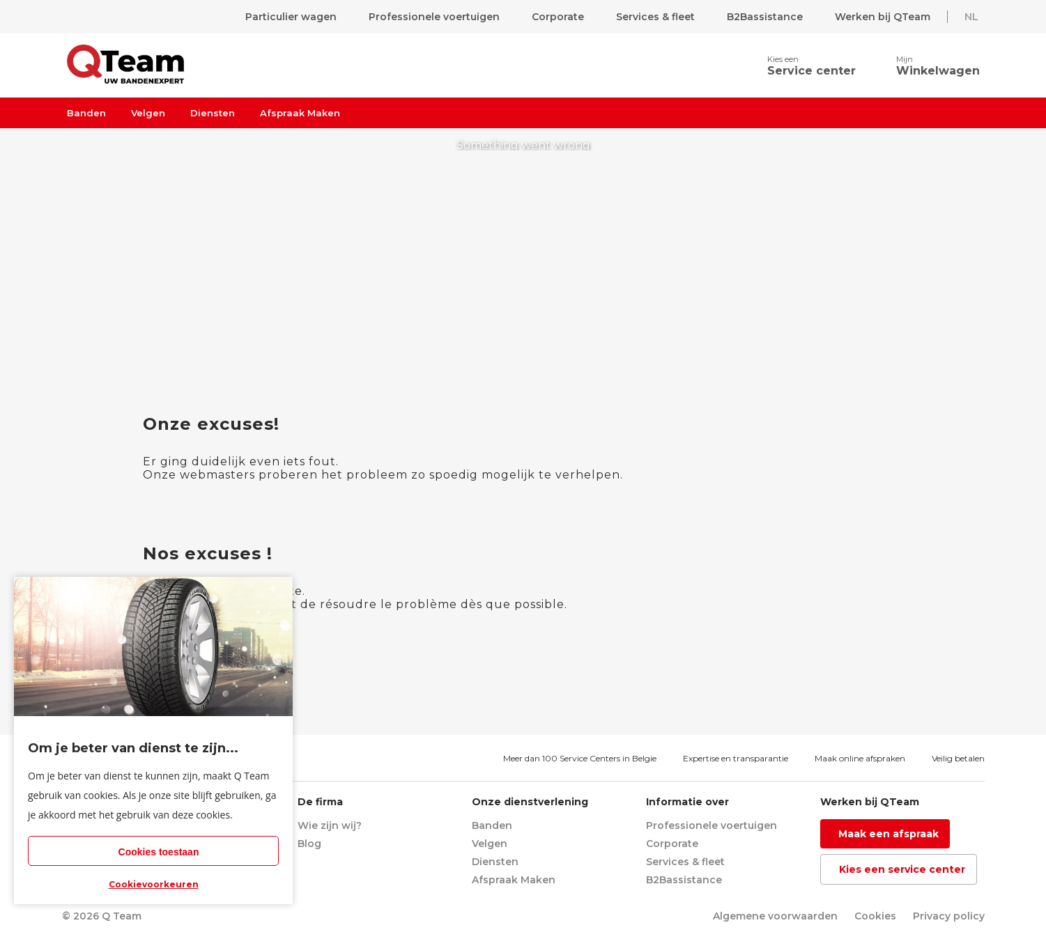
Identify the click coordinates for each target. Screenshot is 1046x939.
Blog (309, 843)
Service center (811, 70)
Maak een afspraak (888, 834)
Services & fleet (655, 16)
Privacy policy (949, 916)
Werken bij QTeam (882, 16)
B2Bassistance (765, 16)
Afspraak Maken (300, 112)
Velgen (148, 112)
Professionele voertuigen (434, 16)
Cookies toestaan (158, 851)
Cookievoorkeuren (154, 884)
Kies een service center (902, 869)
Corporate (558, 16)
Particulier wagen (291, 16)
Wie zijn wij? (330, 825)
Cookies (875, 916)
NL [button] (971, 16)
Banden (86, 112)
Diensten (212, 112)
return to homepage (525, 316)
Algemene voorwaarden (775, 916)
